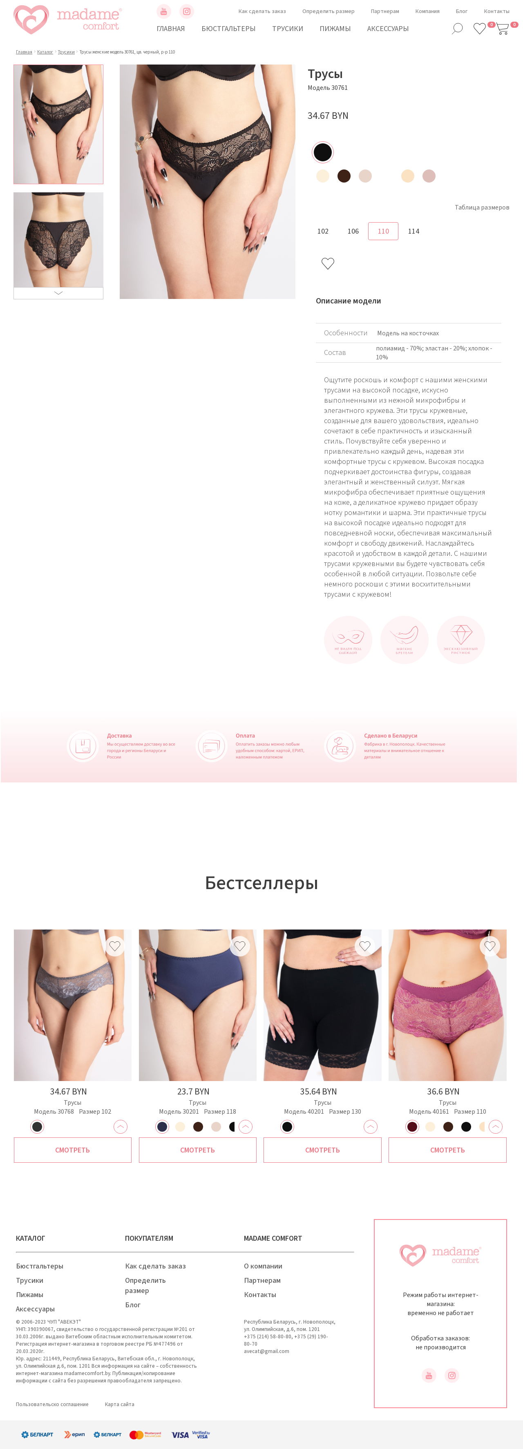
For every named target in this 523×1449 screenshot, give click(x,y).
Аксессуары (388, 29)
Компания (428, 11)
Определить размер (328, 11)
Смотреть (72, 1150)
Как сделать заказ (262, 11)
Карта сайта (119, 1404)
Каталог (45, 52)
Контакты (497, 11)
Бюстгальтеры (228, 29)
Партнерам (385, 11)
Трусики (287, 29)
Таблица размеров (482, 207)
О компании (263, 1266)
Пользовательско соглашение (52, 1404)
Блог (462, 11)
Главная (170, 29)
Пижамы (335, 29)
